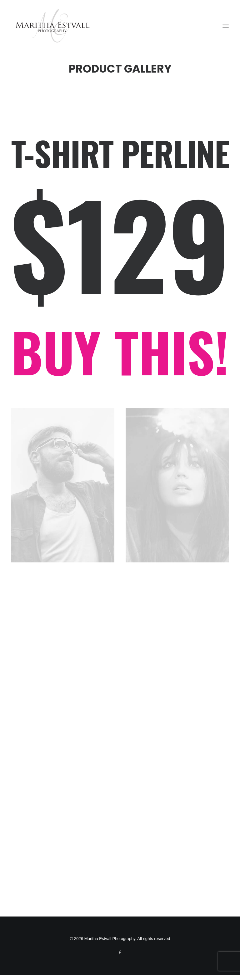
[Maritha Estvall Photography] (52, 25)
